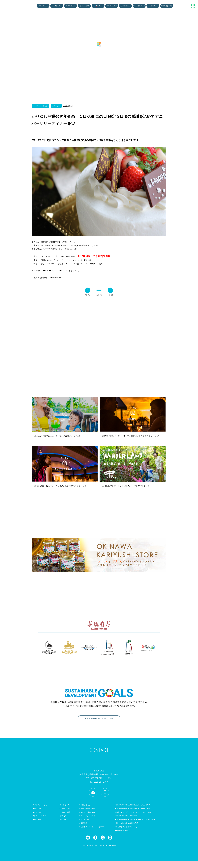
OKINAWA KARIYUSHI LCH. (126, 816)
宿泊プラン (37, 809)
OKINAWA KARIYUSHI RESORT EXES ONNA (132, 809)
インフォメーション (41, 805)
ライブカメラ (125, 6)
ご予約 (153, 6)
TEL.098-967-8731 (99, 778)
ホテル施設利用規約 (87, 809)
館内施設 (37, 820)
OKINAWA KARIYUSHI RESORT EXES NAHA (132, 805)
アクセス (62, 816)
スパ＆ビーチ (70, 6)
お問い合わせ (84, 805)
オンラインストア (139, 6)
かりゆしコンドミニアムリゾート (128, 827)
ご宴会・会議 (64, 812)
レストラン (57, 6)
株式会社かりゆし (122, 831)
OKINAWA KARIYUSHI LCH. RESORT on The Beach (135, 820)
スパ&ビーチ (64, 805)
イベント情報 (84, 6)
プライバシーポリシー (88, 816)
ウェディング (64, 809)
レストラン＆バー (40, 816)
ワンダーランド (111, 6)
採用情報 (83, 823)
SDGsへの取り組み (87, 812)
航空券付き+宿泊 (166, 6)
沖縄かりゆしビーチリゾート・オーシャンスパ (133, 812)
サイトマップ (84, 820)
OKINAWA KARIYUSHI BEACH (127, 823)
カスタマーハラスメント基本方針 (92, 827)
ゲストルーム (43, 6)
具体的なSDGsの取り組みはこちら (99, 718)
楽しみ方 (62, 820)
